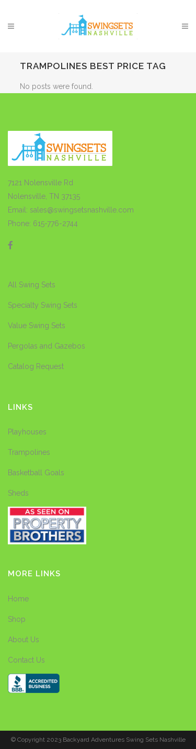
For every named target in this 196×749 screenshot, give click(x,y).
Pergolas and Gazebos (46, 346)
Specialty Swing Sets (42, 305)
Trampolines (29, 452)
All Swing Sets (31, 285)
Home (18, 599)
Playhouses (27, 432)
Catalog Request (36, 366)
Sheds (18, 493)
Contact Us (26, 660)
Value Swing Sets (36, 325)
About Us (23, 639)
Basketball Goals (36, 472)
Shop (17, 619)
